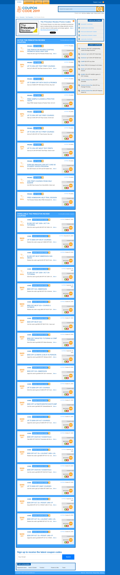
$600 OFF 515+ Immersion (37, 289)
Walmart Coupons (87, 24)
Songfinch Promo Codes (89, 35)
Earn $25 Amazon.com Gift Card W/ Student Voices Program (41, 165)
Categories (29, 2)
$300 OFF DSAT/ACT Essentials (39, 437)
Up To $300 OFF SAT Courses (38, 387)
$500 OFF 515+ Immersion (37, 371)
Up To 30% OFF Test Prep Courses (41, 66)
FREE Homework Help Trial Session (42, 197)
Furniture (42, 567)
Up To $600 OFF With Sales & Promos (42, 82)
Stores (19, 2)
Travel (63, 567)
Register (95, 2)
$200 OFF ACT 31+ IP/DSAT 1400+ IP (40, 502)
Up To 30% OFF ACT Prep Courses (40, 132)
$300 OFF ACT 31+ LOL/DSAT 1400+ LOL (41, 453)
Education (22, 17)
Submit (68, 557)
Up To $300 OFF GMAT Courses (39, 486)
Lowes (102, 13)
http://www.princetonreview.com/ (49, 30)
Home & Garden (32, 567)
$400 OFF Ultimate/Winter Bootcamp (42, 404)
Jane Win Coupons (86, 39)
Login (100, 2)
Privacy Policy (96, 572)
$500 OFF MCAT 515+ (34, 322)
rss (73, 21)
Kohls (92, 13)
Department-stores (22, 567)
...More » (71, 28)
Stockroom (91, 54)
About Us (83, 572)
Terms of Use (89, 572)
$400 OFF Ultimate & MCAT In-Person (41, 355)
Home (17, 17)
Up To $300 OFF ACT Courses (38, 420)
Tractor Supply (97, 13)
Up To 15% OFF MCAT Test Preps (40, 148)
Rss (104, 2)
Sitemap (102, 572)
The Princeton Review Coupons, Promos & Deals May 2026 (40, 50)
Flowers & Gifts (55, 567)
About (38, 2)
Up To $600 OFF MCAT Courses (39, 240)
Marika (91, 65)
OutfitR (88, 61)
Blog (46, 2)
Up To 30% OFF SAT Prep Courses (40, 115)
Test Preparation (29, 17)
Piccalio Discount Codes (89, 31)
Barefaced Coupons (87, 28)
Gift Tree (84, 13)
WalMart (88, 13)
